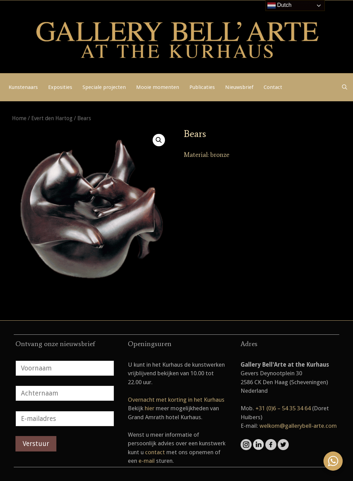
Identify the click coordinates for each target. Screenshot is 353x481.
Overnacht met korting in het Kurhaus (176, 399)
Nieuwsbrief (239, 87)
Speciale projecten (104, 87)
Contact (273, 87)
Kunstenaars (23, 87)
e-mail (147, 460)
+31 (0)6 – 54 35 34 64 (283, 408)
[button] (159, 140)
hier (149, 408)
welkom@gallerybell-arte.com (298, 425)
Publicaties (202, 87)
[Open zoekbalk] (344, 87)
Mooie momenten (157, 87)
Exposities (60, 87)
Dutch (279, 5)
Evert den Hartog (52, 118)
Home (19, 118)
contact (155, 452)
